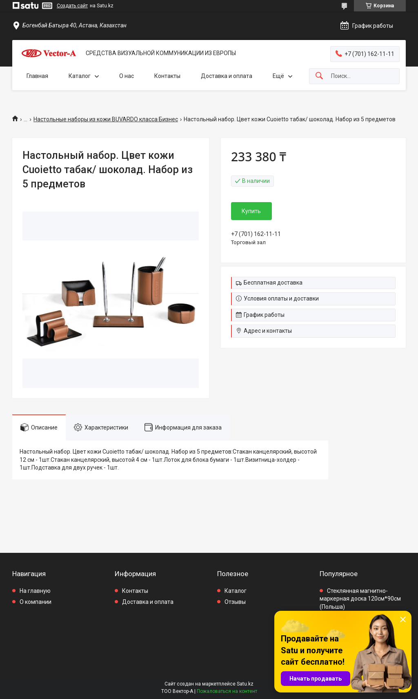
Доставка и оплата (226, 76)
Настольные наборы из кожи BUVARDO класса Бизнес (105, 119)
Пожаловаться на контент (227, 691)
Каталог (80, 76)
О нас (126, 76)
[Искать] (319, 76)
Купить (251, 211)
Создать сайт (72, 6)
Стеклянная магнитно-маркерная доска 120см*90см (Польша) (360, 599)
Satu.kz (245, 684)
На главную (35, 591)
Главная (37, 76)
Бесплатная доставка (273, 282)
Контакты (167, 76)
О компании (35, 602)
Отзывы (235, 602)
